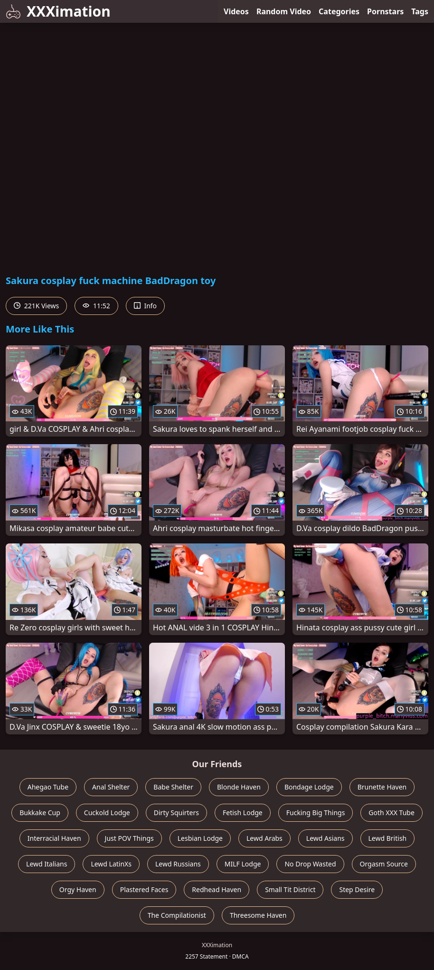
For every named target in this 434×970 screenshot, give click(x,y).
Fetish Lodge (243, 812)
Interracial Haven (54, 838)
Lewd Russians (178, 863)
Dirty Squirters (176, 812)
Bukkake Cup (39, 812)
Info (145, 305)
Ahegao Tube (48, 786)
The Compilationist (177, 915)
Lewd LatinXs (111, 863)
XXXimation (58, 11)
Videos (236, 11)
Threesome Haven (258, 915)
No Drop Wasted (310, 863)
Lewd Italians (46, 863)
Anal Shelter (111, 786)
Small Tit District (290, 889)
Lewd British (387, 838)
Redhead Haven (216, 889)
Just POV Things (129, 838)
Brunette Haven (382, 786)
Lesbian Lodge (200, 838)
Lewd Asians (325, 838)
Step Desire (357, 889)
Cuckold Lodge (107, 812)
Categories (339, 11)
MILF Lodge (243, 863)
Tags (419, 11)
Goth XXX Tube (391, 812)
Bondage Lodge (309, 786)
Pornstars (385, 11)
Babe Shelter (173, 786)
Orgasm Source (384, 863)
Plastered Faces (144, 889)
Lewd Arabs (264, 838)
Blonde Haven (239, 786)
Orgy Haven (77, 889)
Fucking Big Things (315, 812)
